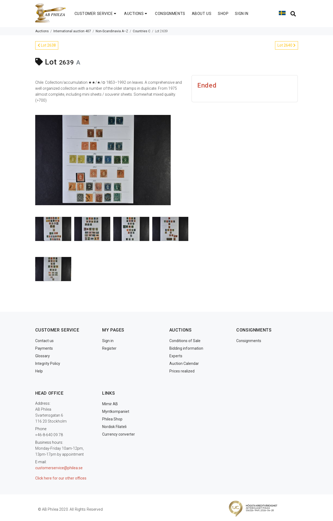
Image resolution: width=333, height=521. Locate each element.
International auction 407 (72, 31)
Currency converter (118, 434)
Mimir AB (110, 404)
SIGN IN (241, 13)
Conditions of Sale (185, 341)
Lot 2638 (47, 45)
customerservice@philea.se (59, 468)
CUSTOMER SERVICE (96, 13)
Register (109, 348)
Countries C (141, 31)
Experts (175, 356)
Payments (44, 348)
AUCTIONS (136, 13)
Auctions (42, 31)
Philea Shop (112, 419)
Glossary (42, 356)
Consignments (248, 341)
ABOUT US (201, 13)
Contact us (44, 341)
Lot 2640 (286, 45)
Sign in (108, 341)
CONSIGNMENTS (170, 13)
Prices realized (182, 371)
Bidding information (186, 348)
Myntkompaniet (115, 411)
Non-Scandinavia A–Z (112, 31)
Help (39, 371)
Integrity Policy (47, 363)
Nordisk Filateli (114, 426)
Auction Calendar (184, 363)
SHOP (223, 13)
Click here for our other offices (60, 478)
